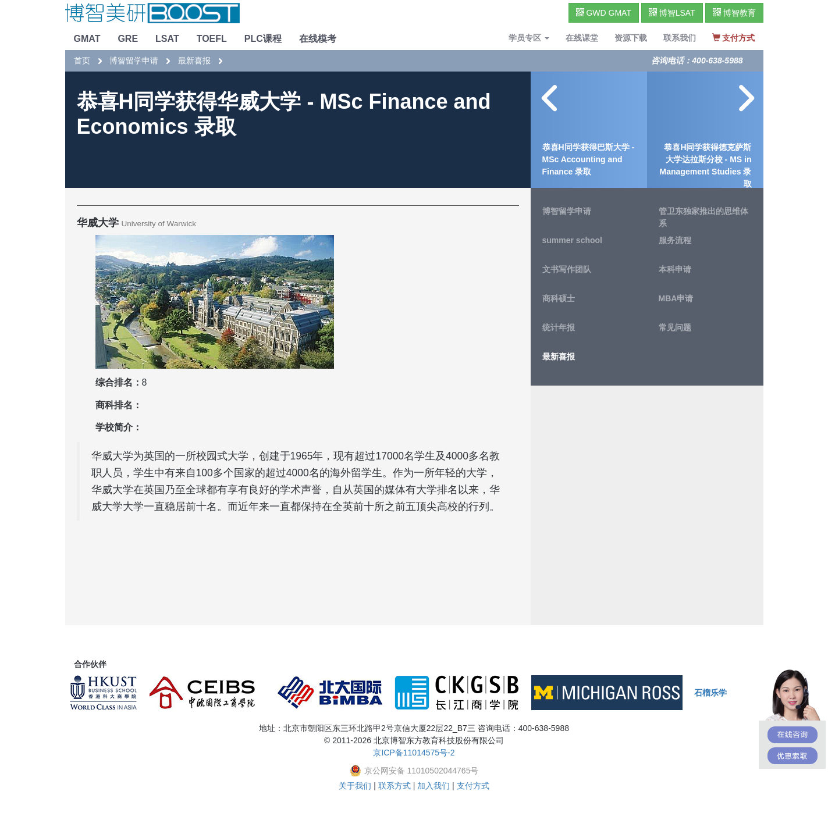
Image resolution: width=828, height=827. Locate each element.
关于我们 (355, 785)
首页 (82, 60)
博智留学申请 (133, 60)
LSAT (167, 39)
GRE (128, 39)
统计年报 (558, 327)
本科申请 (675, 269)
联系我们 (679, 37)
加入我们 (433, 785)
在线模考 (317, 39)
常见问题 (675, 327)
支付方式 (473, 785)
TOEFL (212, 39)
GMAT (87, 39)
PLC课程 (263, 39)
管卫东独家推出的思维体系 (703, 217)
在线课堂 (582, 37)
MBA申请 (676, 298)
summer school (572, 240)
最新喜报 (194, 60)
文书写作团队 (566, 269)
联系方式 (394, 785)
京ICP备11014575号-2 (413, 752)
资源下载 (630, 37)
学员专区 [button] (529, 37)
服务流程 (675, 240)
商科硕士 (558, 298)
